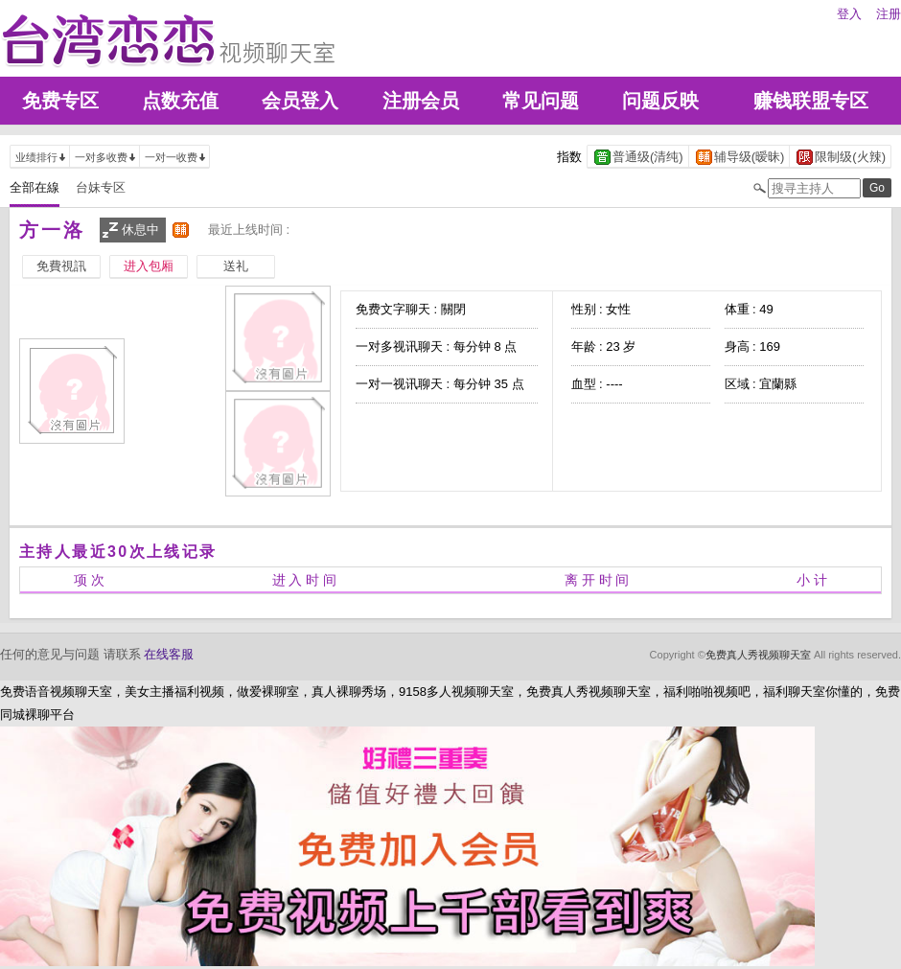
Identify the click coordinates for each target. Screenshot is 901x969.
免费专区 (60, 100)
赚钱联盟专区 (810, 100)
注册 (888, 14)
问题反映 (660, 100)
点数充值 (180, 100)
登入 (849, 14)
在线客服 (169, 654)
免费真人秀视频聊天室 (758, 654)
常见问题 (540, 100)
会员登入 (300, 100)
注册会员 (420, 100)
